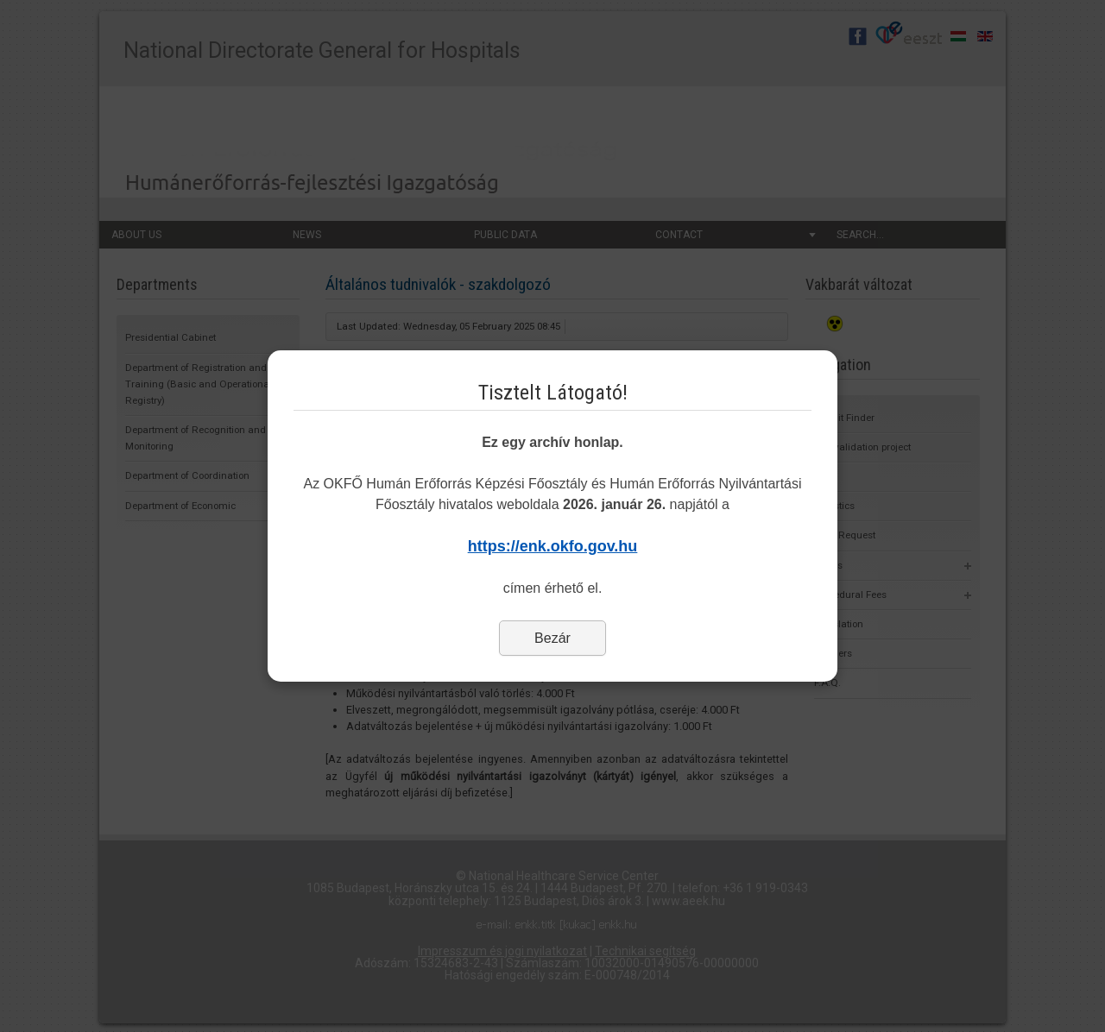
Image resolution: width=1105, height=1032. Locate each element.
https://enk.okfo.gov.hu (553, 546)
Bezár (552, 638)
